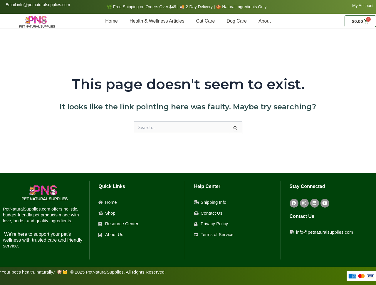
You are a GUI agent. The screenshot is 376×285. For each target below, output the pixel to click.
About (264, 20)
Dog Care (236, 20)
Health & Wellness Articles (157, 20)
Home (111, 20)
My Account (362, 5)
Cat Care (205, 20)
